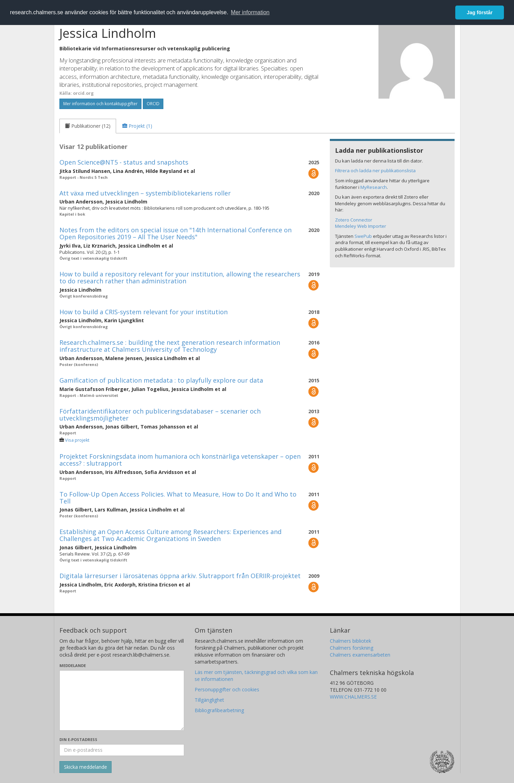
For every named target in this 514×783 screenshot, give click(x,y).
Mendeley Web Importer (360, 226)
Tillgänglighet (209, 700)
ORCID (153, 104)
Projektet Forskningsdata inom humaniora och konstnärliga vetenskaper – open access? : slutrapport (180, 459)
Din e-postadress (78, 739)
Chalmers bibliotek (350, 641)
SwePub (363, 236)
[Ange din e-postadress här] (121, 750)
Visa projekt (77, 440)
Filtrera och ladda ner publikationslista (375, 170)
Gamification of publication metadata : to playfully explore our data (161, 380)
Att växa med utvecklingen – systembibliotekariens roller (145, 193)
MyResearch (373, 187)
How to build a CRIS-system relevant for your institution (143, 312)
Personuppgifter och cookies (227, 689)
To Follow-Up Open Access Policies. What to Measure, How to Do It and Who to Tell (177, 497)
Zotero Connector (353, 220)
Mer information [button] (250, 12)
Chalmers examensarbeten (360, 654)
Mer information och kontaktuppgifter (100, 104)
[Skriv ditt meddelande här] (121, 700)
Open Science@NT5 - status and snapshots (123, 162)
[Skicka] (85, 767)
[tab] (87, 126)
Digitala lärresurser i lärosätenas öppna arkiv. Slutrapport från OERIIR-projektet (180, 576)
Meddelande (72, 665)
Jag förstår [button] (479, 12)
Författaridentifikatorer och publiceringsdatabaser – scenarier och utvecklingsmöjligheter (160, 414)
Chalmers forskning (351, 647)
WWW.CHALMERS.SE (353, 696)
